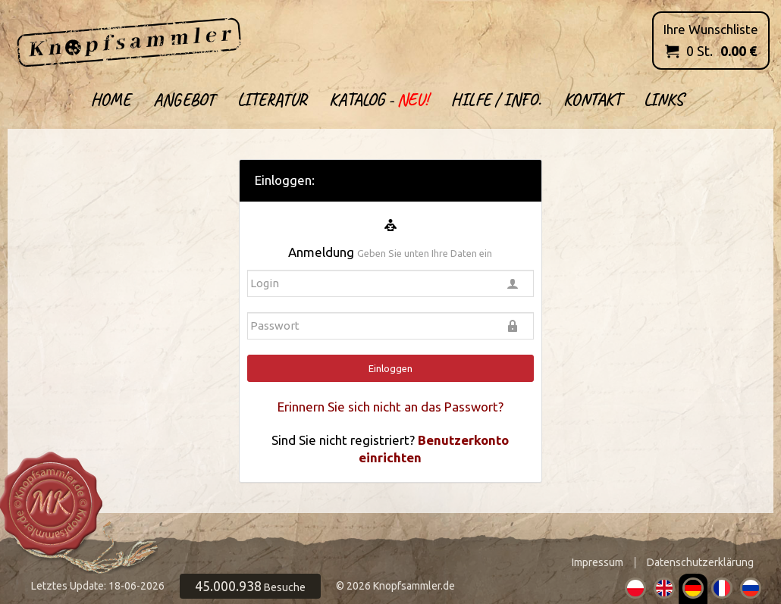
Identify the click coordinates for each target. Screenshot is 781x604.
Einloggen (390, 368)
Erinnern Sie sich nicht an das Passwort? (390, 406)
